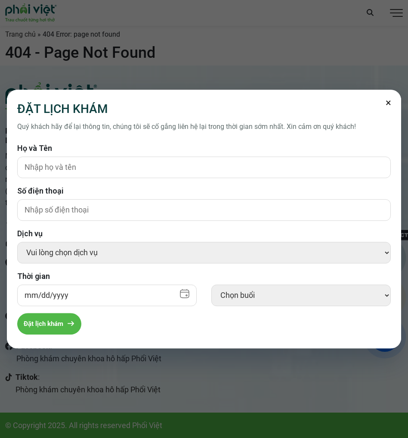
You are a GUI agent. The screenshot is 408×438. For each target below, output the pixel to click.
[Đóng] (388, 102)
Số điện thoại (40, 190)
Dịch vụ (30, 233)
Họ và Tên (34, 148)
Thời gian (33, 276)
